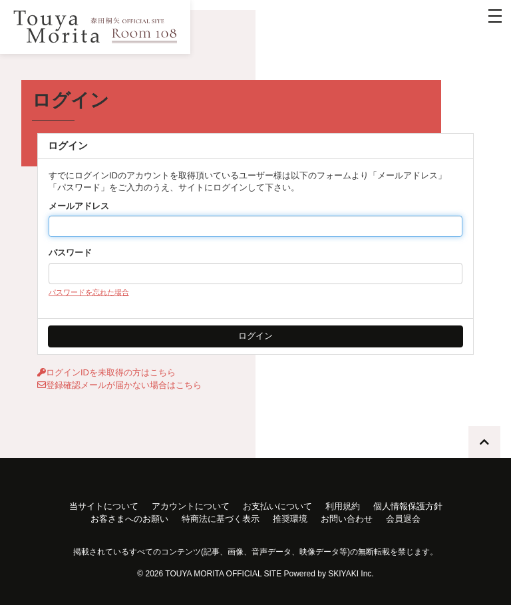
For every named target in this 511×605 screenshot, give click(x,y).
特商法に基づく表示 (220, 519)
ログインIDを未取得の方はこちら (106, 372)
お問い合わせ (347, 519)
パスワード (70, 253)
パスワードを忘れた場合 (89, 292)
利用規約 (342, 506)
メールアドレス (79, 206)
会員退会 (403, 519)
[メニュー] (495, 16)
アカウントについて (191, 506)
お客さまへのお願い (129, 519)
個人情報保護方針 (407, 506)
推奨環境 (290, 519)
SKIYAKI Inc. (350, 573)
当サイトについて (103, 506)
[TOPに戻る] (484, 442)
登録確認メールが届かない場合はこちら (119, 385)
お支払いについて (277, 506)
